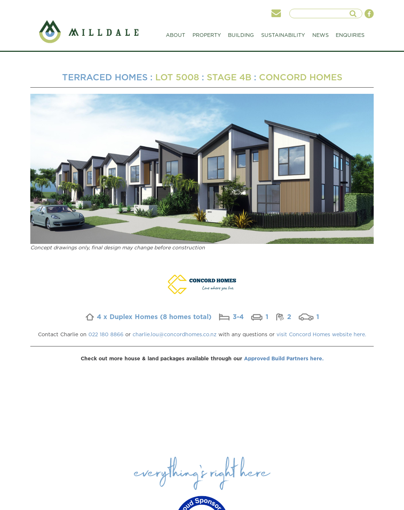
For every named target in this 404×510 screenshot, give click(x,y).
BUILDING (241, 36)
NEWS (320, 35)
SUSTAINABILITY (283, 36)
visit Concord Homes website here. (321, 334)
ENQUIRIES (350, 35)
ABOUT (175, 36)
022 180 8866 (105, 334)
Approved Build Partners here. (284, 358)
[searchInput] (322, 13)
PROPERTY (207, 36)
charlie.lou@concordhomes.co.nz (175, 334)
